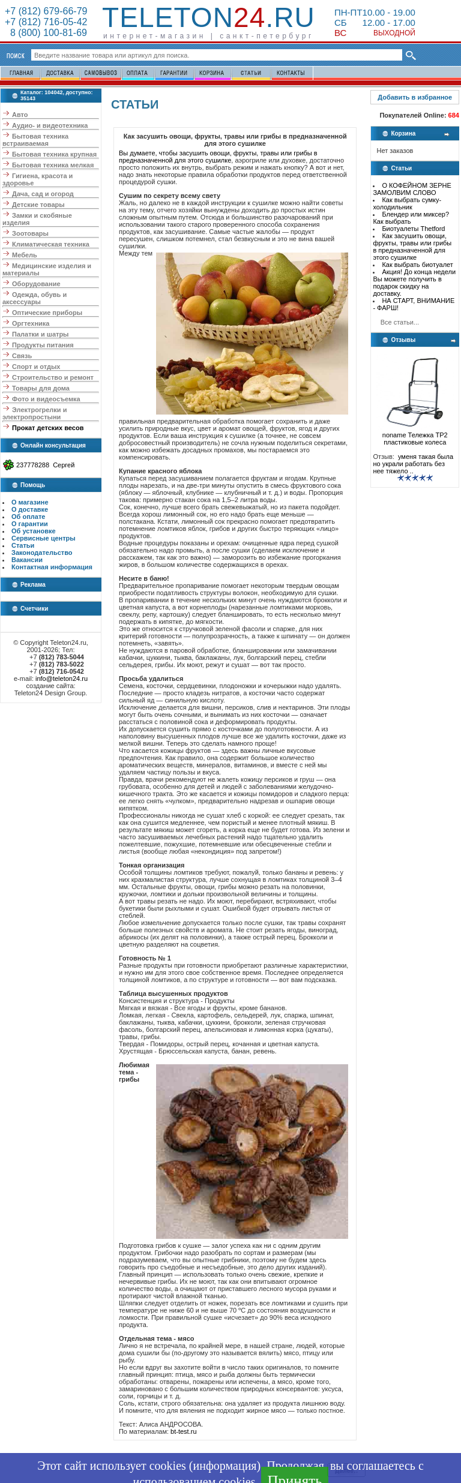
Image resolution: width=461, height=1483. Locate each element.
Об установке (33, 531)
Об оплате (28, 516)
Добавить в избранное (415, 97)
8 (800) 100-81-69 (46, 33)
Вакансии (27, 559)
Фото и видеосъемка (46, 399)
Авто (20, 114)
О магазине (30, 502)
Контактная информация (51, 567)
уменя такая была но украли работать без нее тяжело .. (413, 464)
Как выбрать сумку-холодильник (407, 203)
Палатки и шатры (40, 334)
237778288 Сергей (45, 465)
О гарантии (29, 523)
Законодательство (42, 552)
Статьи (22, 545)
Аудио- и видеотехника (50, 125)
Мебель (24, 255)
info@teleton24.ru (61, 678)
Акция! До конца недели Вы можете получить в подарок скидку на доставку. (414, 282)
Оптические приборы (47, 312)
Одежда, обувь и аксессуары (34, 298)
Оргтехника (30, 323)
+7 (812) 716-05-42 (46, 22)
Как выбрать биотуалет (417, 264)
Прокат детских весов (47, 427)
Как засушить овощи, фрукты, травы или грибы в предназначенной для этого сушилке (412, 246)
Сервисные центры (43, 538)
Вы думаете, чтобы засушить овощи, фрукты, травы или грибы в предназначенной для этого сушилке (218, 156)
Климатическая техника (50, 244)
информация (224, 1465)
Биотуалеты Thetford (413, 228)
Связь (22, 355)
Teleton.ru (208, 17)
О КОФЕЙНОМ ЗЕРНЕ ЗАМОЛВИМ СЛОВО (412, 189)
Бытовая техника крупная (54, 154)
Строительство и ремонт (53, 377)
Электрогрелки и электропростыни (34, 413)
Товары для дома (41, 388)
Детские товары (38, 204)
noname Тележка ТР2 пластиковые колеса (415, 435)
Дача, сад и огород (43, 193)
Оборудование (36, 283)
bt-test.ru (183, 1431)
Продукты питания (43, 345)
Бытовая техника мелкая (53, 165)
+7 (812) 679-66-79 (46, 11)
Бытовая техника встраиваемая (35, 140)
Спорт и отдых (36, 366)
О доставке (29, 509)
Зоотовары (30, 233)
